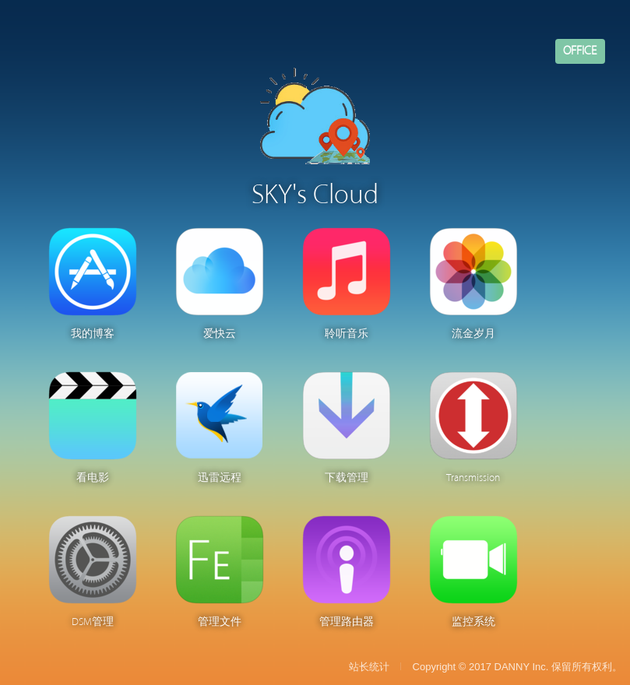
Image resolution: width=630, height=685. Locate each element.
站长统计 (369, 667)
